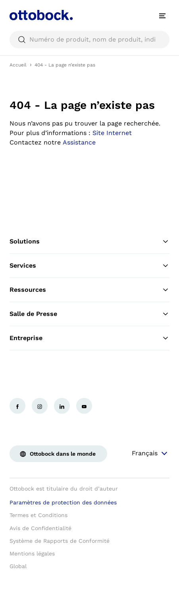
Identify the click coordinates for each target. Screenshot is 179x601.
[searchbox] (89, 39)
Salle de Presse (89, 314)
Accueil (18, 65)
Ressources (89, 290)
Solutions (89, 241)
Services (89, 266)
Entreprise (89, 338)
